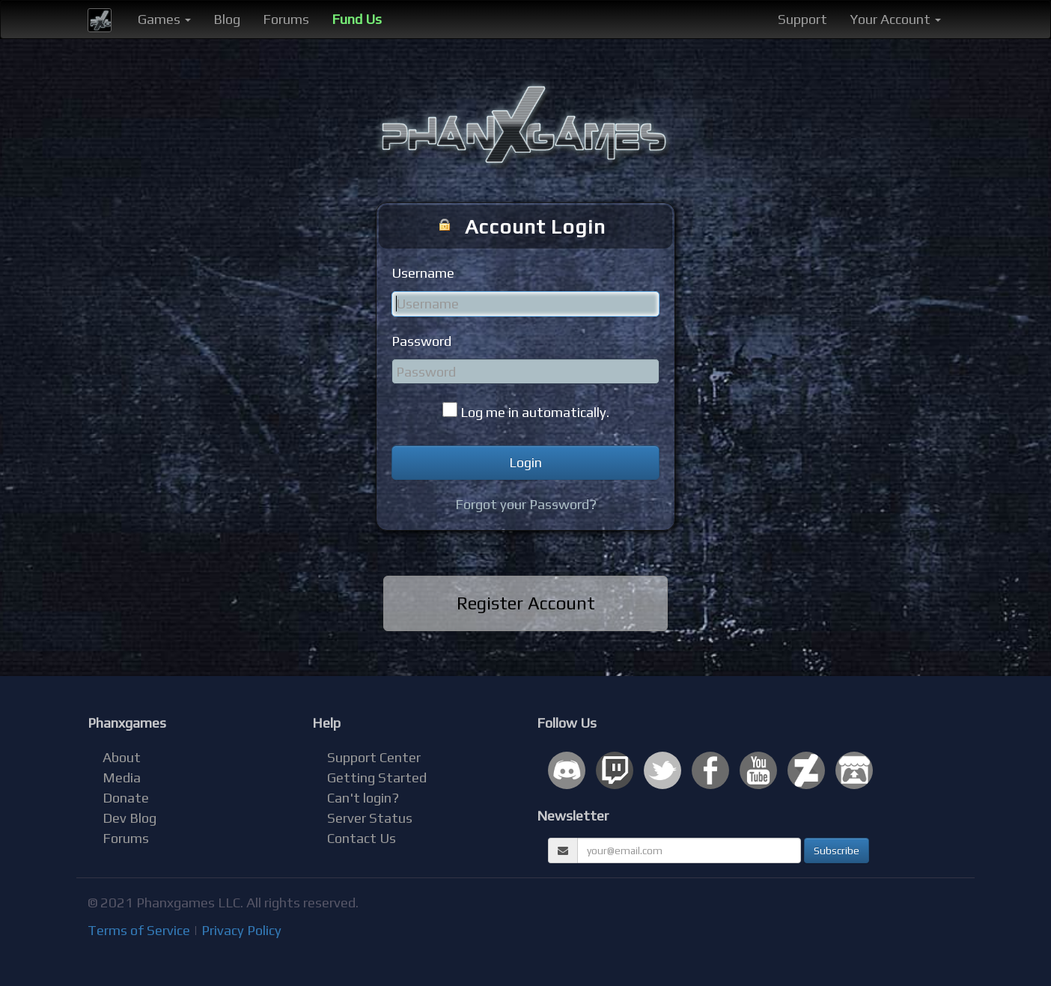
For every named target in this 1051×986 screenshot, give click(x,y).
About (122, 757)
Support (802, 19)
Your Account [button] (895, 19)
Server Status (369, 818)
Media (122, 777)
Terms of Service (139, 930)
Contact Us (361, 838)
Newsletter (573, 816)
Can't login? (363, 798)
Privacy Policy (241, 930)
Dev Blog (129, 818)
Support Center (374, 757)
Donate (126, 798)
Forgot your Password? (526, 504)
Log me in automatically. (534, 412)
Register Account (526, 603)
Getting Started (377, 777)
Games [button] (164, 19)
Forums (286, 19)
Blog (226, 19)
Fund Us (357, 19)
